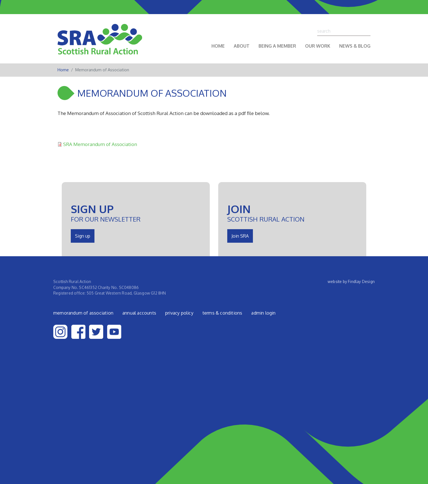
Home (218, 46)
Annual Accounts (139, 313)
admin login (263, 313)
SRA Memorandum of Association (100, 144)
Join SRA (240, 236)
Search (367, 31)
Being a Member (277, 46)
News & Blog (354, 46)
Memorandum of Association (83, 313)
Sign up (82, 236)
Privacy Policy (179, 313)
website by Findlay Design (351, 281)
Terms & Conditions (222, 313)
